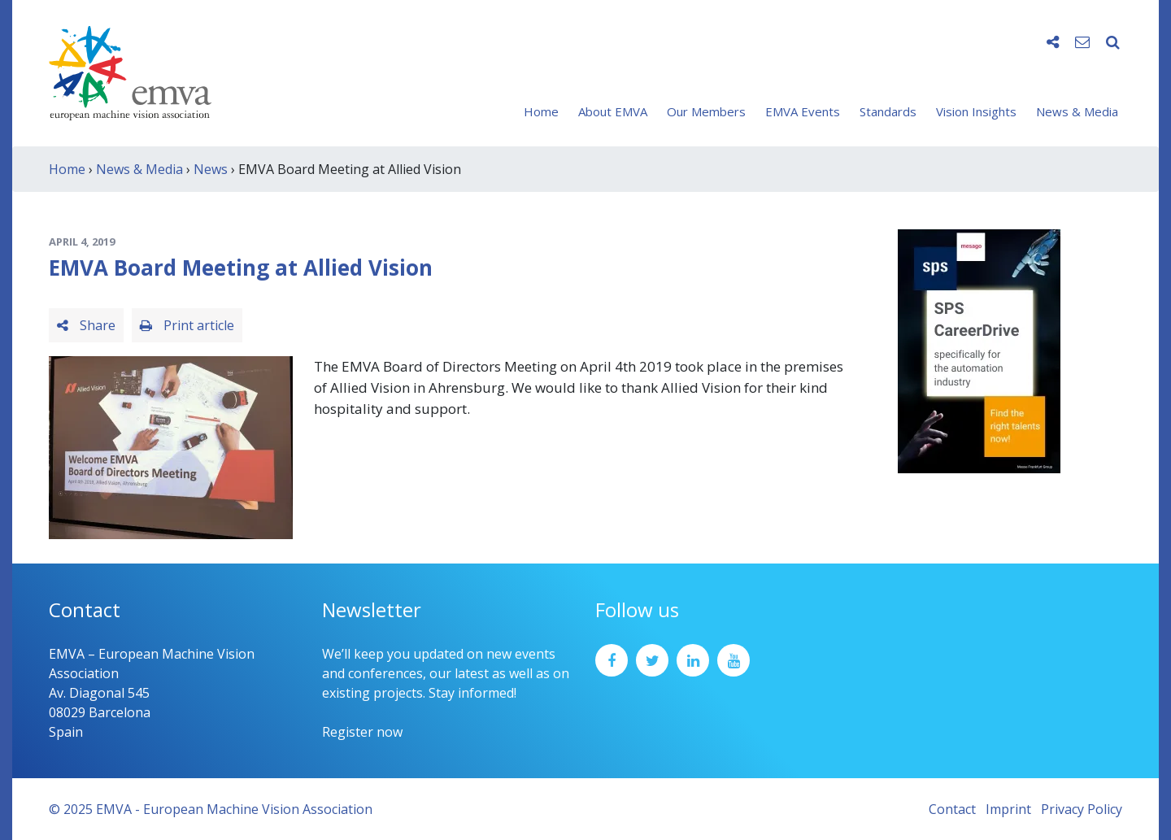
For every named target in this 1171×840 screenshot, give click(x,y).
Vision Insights (976, 111)
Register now (362, 732)
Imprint (1008, 809)
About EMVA (612, 111)
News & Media (1077, 111)
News (211, 169)
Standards (888, 111)
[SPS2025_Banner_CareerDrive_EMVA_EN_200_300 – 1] (979, 350)
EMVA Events (802, 111)
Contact (952, 809)
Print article (187, 325)
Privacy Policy (1081, 809)
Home (541, 111)
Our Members (706, 111)
